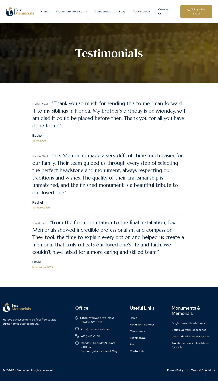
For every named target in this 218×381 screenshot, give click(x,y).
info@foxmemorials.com (93, 329)
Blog (122, 11)
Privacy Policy (175, 370)
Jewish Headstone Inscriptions (191, 336)
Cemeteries (103, 11)
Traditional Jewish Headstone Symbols (190, 345)
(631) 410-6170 (196, 11)
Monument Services (142, 324)
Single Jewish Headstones (188, 323)
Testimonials (142, 11)
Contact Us (164, 11)
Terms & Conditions (203, 370)
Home (45, 11)
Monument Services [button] (70, 11)
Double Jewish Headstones (189, 330)
